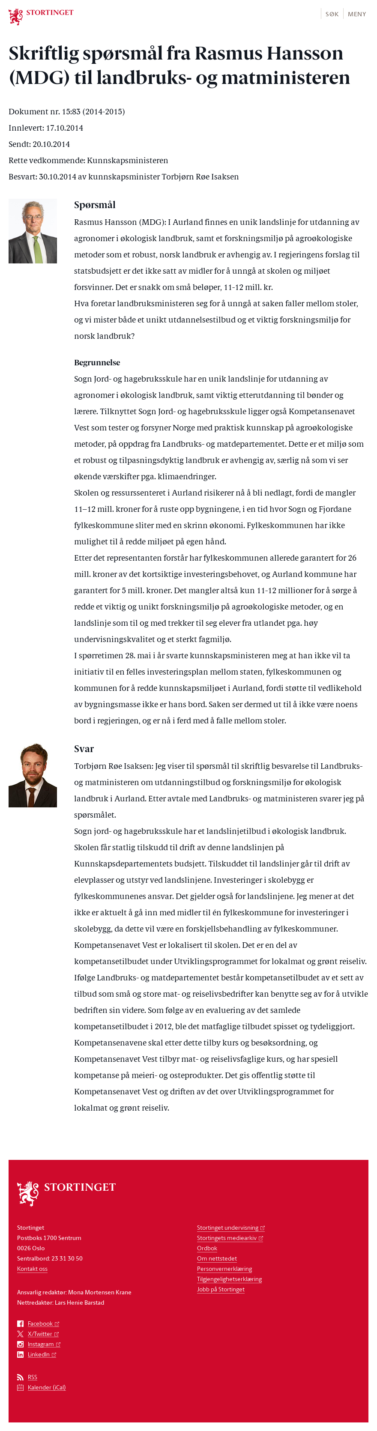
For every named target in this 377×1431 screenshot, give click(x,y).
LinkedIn (39, 1354)
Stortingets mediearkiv (227, 1238)
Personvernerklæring (224, 1268)
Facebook (40, 1323)
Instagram (41, 1344)
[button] (332, 13)
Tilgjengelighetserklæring (229, 1279)
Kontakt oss (32, 1268)
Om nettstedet (217, 1258)
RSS (32, 1377)
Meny (357, 14)
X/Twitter (40, 1334)
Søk (332, 14)
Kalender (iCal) (47, 1387)
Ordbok (207, 1248)
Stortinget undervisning (227, 1227)
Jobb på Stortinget (221, 1289)
